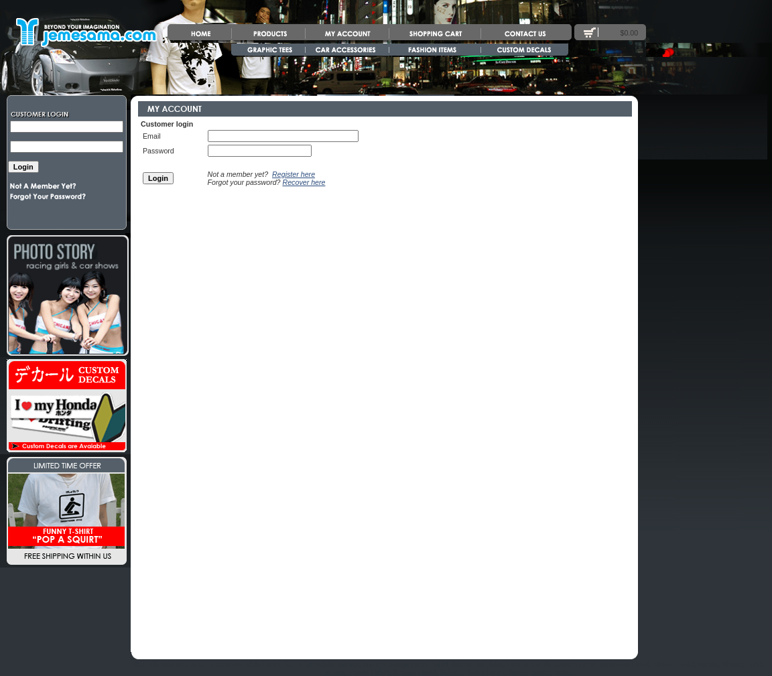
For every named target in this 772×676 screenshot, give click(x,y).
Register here (293, 174)
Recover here (304, 182)
